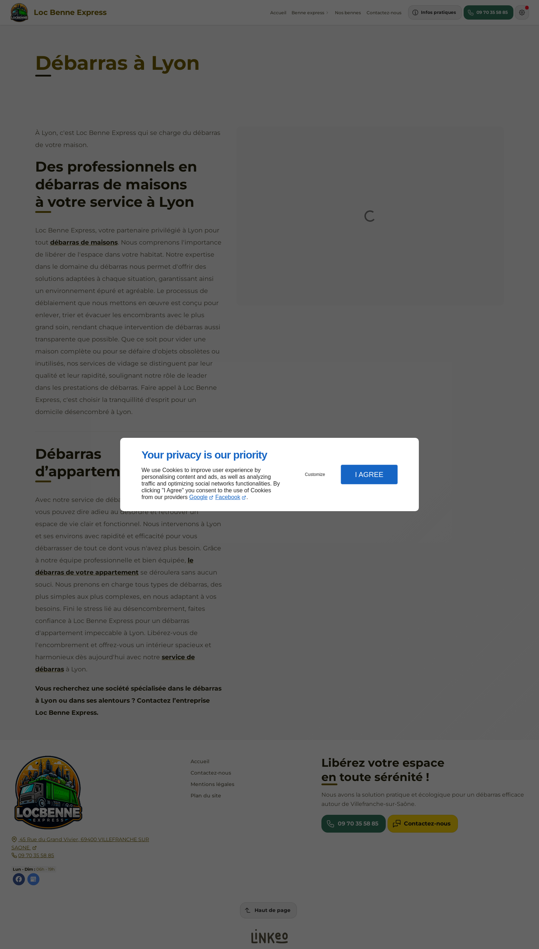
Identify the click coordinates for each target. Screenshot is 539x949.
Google (198, 497)
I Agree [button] (369, 474)
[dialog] (269, 475)
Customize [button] (315, 474)
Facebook (227, 497)
